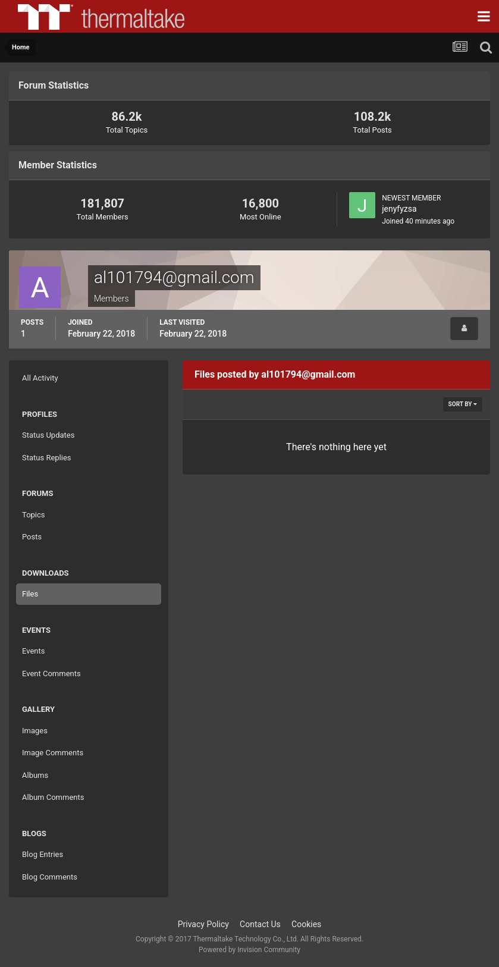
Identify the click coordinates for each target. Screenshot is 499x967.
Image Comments (52, 752)
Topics (33, 514)
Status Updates (48, 435)
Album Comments (53, 797)
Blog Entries (42, 854)
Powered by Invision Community (249, 950)
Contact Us (260, 924)
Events (33, 650)
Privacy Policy (203, 924)
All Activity (40, 377)
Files (30, 593)
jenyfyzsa (399, 209)
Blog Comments (49, 876)
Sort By (462, 404)
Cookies (306, 924)
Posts (32, 536)
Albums (35, 775)
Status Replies (46, 457)
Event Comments (51, 673)
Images (35, 730)
